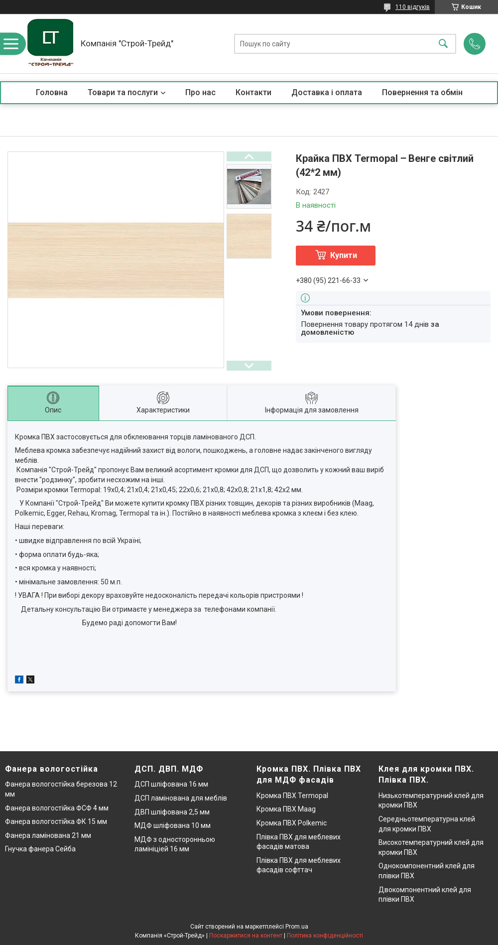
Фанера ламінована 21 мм (48, 835)
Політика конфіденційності (325, 935)
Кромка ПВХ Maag (286, 809)
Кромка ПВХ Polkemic (291, 823)
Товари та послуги (123, 92)
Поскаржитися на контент (245, 935)
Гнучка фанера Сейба (40, 849)
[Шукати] (443, 43)
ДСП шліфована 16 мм (171, 784)
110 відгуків (412, 6)
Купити (343, 255)
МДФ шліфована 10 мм (172, 825)
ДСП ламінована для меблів (180, 798)
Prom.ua (296, 926)
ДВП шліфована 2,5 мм (172, 812)
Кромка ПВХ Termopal (292, 796)
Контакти (253, 92)
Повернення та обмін (422, 92)
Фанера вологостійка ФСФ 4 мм (57, 808)
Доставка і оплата (326, 92)
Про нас (200, 92)
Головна (52, 92)
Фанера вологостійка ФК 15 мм (56, 821)
